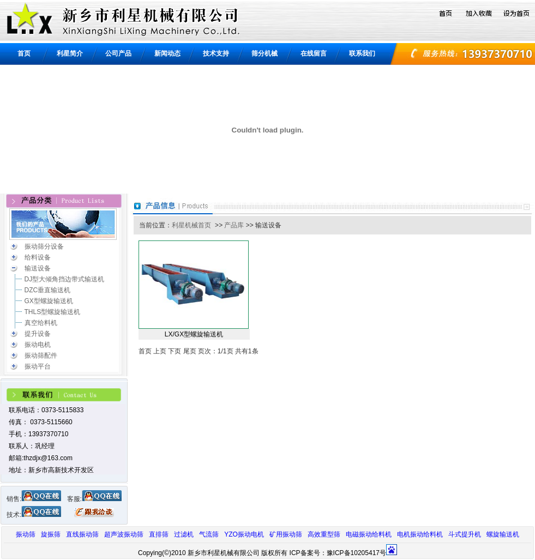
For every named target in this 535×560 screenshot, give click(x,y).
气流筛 (209, 534)
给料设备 (38, 257)
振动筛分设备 (44, 246)
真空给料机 (41, 323)
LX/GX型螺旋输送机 (194, 334)
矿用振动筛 (285, 534)
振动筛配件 (41, 355)
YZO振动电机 (244, 534)
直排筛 (159, 534)
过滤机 (184, 534)
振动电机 (38, 344)
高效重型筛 (324, 534)
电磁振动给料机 (369, 534)
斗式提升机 (464, 534)
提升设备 (38, 334)
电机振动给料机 (420, 534)
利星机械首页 (191, 225)
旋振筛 (51, 534)
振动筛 (25, 534)
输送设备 (38, 268)
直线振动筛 (82, 534)
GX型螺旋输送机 (49, 301)
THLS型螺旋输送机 (53, 312)
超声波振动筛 (123, 534)
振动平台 (38, 366)
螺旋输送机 (502, 534)
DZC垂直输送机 (48, 290)
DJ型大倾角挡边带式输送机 (65, 279)
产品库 (234, 225)
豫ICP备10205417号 (356, 553)
